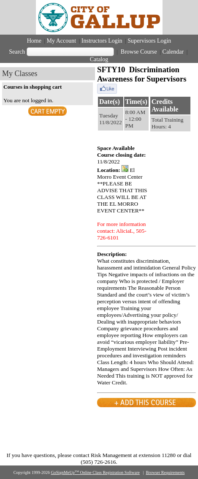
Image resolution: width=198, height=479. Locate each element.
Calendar (173, 52)
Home (34, 41)
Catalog (99, 59)
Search (17, 52)
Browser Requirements (165, 472)
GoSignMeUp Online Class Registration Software (95, 472)
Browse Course (138, 52)
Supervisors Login (149, 41)
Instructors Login (101, 41)
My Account (61, 41)
